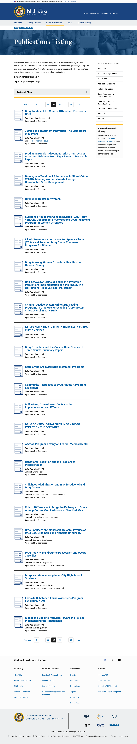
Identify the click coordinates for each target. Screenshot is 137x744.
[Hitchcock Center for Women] (18, 208)
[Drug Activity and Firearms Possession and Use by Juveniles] (18, 562)
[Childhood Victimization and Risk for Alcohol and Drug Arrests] (18, 494)
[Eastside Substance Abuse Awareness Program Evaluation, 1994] (18, 607)
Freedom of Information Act (96, 736)
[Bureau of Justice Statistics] (100, 719)
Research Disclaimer (22, 697)
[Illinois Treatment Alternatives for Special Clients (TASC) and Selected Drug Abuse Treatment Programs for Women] (18, 249)
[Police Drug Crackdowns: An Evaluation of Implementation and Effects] (18, 414)
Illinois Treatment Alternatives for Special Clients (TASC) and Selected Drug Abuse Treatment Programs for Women (55, 242)
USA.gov (113, 736)
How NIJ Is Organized (22, 680)
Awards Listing (48, 680)
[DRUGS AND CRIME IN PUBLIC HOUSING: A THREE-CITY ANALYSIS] (18, 336)
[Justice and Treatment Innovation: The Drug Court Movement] (18, 140)
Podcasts (74, 680)
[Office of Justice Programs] (19, 11)
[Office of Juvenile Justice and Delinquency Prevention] (87, 727)
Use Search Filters (24, 92)
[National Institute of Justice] (114, 718)
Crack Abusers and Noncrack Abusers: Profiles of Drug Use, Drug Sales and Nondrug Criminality (55, 531)
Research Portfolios (22, 692)
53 (54, 105)
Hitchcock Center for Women (43, 199)
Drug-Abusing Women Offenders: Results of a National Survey (53, 264)
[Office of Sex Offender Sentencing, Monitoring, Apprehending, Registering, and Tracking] (114, 726)
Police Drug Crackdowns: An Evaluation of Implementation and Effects (50, 406)
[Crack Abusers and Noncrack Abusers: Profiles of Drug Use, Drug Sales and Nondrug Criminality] (18, 539)
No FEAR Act (78, 736)
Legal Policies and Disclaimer (59, 736)
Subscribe (104, 14)
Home (16, 27)
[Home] (37, 12)
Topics (73, 692)
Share (123, 15)
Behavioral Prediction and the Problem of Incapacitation (50, 463)
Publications (75, 686)
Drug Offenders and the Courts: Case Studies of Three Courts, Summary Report (54, 349)
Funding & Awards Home (52, 675)
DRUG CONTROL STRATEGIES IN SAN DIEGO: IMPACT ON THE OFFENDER (53, 426)
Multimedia (74, 697)
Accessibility (13, 736)
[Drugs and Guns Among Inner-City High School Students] (18, 584)
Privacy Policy (40, 736)
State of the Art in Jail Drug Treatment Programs (54, 366)
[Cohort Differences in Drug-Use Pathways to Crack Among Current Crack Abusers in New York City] (18, 516)
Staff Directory (104, 680)
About (86, 14)
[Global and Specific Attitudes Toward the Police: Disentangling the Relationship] (18, 627)
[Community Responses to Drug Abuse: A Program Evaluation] (18, 394)
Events (73, 675)
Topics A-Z (114, 14)
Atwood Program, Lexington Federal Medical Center (56, 444)
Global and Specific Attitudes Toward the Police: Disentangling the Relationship (54, 619)
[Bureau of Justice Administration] (86, 718)
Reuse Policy (75, 703)
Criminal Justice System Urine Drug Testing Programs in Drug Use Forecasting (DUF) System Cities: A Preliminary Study (54, 307)
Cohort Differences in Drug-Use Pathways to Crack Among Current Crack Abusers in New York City (56, 509)
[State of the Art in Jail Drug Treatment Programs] (18, 376)
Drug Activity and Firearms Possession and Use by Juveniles (55, 554)
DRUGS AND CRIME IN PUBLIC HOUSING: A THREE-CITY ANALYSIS (56, 329)
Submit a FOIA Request (107, 686)
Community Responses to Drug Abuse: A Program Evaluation (55, 386)
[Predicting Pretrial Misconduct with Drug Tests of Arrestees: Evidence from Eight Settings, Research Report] (18, 163)
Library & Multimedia (26, 27)
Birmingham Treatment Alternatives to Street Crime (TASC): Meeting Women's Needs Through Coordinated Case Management (56, 179)
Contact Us (94, 14)
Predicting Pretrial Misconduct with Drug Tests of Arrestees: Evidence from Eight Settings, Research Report (56, 156)
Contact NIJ (103, 675)
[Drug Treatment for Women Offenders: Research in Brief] (18, 120)
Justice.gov (123, 736)
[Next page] (80, 104)
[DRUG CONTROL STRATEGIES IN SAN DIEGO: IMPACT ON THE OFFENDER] (18, 433)
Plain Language (26, 736)
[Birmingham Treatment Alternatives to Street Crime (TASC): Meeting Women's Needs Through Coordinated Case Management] (18, 185)
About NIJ (18, 675)
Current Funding (48, 686)
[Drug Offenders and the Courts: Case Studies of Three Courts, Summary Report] (18, 356)
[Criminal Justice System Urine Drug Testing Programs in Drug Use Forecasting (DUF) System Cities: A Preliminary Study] (18, 314)
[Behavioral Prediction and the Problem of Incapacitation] (18, 471)
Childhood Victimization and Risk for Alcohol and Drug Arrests (55, 486)
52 (48, 104)
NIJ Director (19, 686)
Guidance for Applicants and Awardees (53, 693)
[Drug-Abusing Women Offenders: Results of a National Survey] (18, 271)
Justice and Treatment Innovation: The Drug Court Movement (55, 132)
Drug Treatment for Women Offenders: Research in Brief (56, 113)
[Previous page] (26, 104)
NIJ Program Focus (39, 141)
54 (60, 104)
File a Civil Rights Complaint (109, 692)
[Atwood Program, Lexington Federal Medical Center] (18, 453)
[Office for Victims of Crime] (100, 727)
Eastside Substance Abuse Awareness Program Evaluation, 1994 (54, 600)
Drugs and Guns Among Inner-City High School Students (53, 577)
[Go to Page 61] (70, 104)
